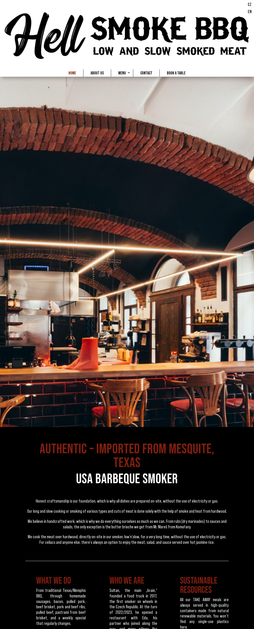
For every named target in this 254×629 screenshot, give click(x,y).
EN (250, 12)
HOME (72, 73)
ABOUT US (97, 73)
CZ (249, 4)
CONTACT (146, 73)
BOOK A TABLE (176, 73)
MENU (122, 73)
